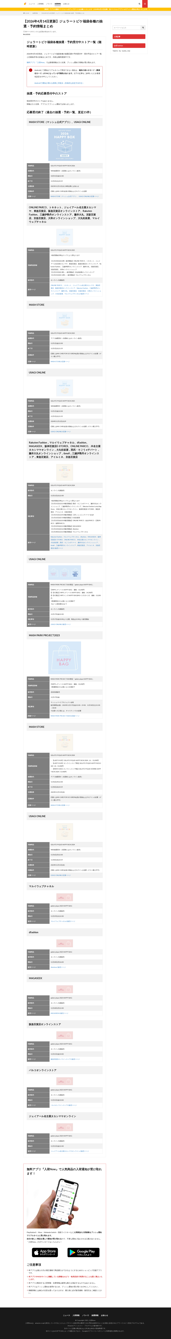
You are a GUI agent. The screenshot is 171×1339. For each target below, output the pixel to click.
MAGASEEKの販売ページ (59, 1013)
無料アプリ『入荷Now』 (36, 62)
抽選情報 (58, 4)
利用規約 (109, 1331)
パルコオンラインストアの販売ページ (64, 1105)
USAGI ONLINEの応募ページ (61, 431)
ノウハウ (49, 4)
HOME (27, 13)
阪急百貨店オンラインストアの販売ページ (65, 1059)
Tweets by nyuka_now (121, 51)
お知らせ (66, 4)
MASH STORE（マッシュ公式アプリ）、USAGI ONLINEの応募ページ (75, 196)
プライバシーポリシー (97, 1331)
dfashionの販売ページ (58, 967)
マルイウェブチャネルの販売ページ (63, 921)
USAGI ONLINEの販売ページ (61, 624)
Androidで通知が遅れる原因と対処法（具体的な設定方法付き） (59, 83)
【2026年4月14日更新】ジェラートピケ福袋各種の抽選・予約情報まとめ (62, 13)
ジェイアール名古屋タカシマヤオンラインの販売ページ (70, 1151)
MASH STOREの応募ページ (60, 361)
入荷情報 (40, 4)
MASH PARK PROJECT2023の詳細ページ (65, 716)
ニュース (32, 4)
